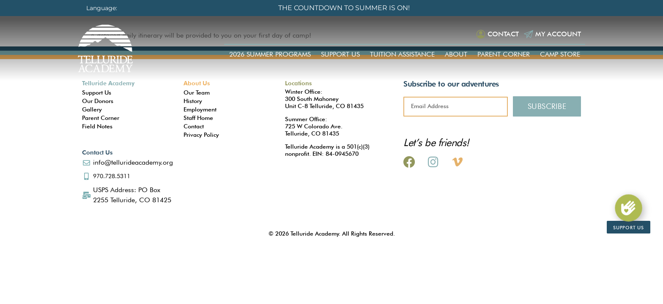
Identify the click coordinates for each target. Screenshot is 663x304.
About (456, 54)
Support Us (340, 54)
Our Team (197, 92)
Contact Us (97, 152)
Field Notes (97, 126)
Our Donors (97, 101)
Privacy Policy (201, 134)
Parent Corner (503, 54)
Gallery (92, 109)
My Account (558, 34)
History (193, 101)
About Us (197, 83)
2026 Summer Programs (270, 54)
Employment (200, 109)
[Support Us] (628, 208)
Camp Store (560, 54)
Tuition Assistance (402, 54)
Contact (503, 34)
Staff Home (198, 117)
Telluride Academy (108, 83)
